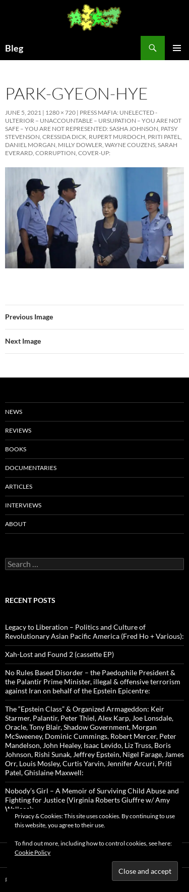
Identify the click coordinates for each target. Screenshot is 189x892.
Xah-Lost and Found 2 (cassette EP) (59, 654)
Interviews (23, 505)
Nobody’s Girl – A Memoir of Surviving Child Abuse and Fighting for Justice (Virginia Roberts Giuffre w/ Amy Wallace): (92, 799)
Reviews (18, 430)
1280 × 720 (60, 112)
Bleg (14, 48)
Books (15, 449)
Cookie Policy (32, 852)
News (13, 411)
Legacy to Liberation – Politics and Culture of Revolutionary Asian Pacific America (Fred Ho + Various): (94, 631)
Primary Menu (177, 48)
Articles (18, 486)
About (15, 524)
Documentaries (30, 468)
